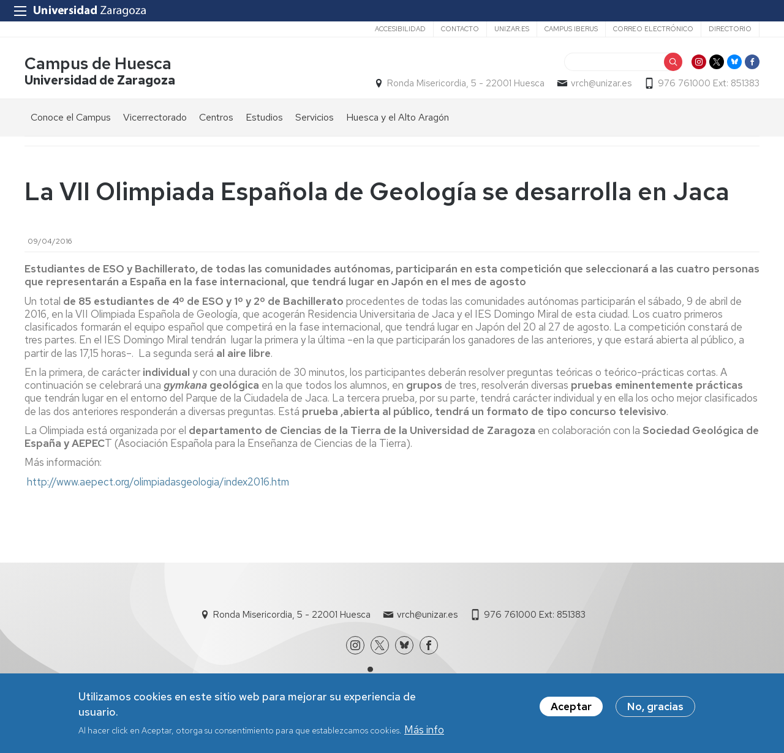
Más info (424, 734)
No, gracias (655, 710)
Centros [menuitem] (216, 117)
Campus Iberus (571, 28)
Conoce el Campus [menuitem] (71, 117)
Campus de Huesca (98, 63)
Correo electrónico (653, 28)
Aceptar (571, 710)
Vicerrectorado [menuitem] (155, 117)
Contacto (460, 28)
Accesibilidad (400, 28)
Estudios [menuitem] (264, 117)
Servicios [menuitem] (314, 117)
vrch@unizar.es (601, 83)
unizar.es (511, 28)
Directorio (730, 28)
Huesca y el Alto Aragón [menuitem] (397, 117)
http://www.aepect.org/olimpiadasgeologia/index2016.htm (158, 482)
